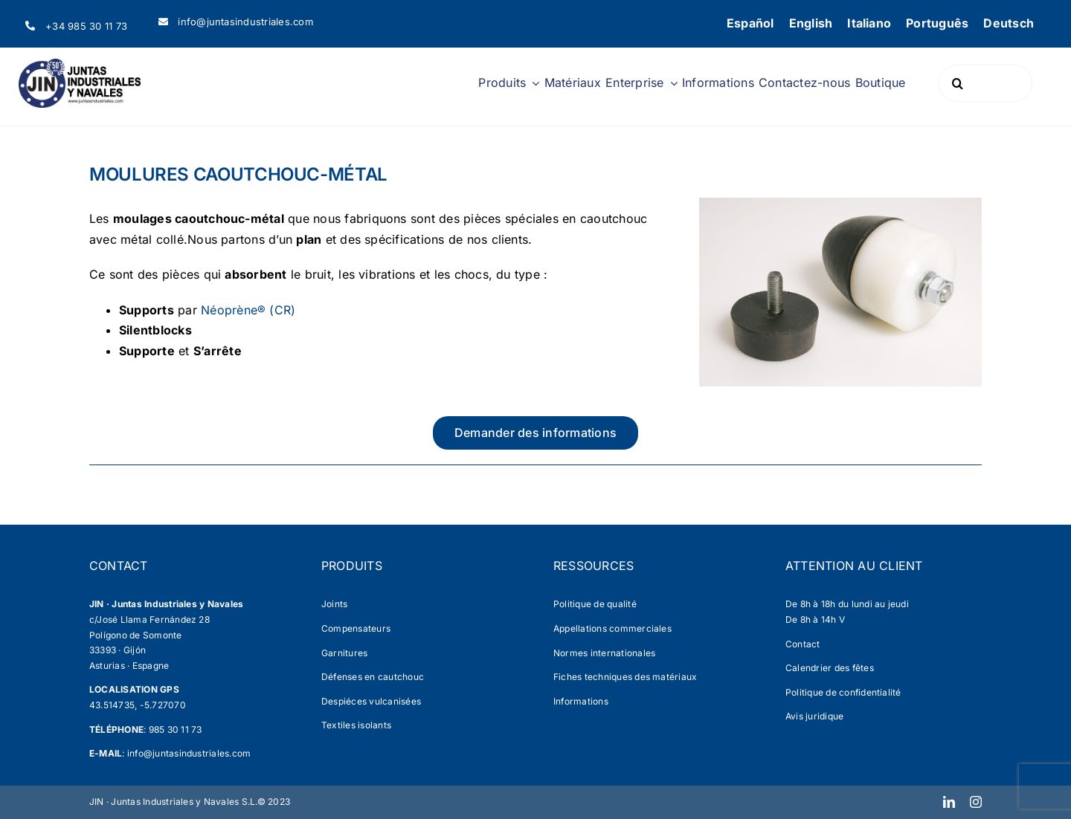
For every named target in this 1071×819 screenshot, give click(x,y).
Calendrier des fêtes (829, 667)
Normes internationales (604, 652)
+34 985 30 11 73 (86, 26)
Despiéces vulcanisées (371, 701)
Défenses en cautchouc (372, 676)
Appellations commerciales (612, 628)
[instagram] (976, 802)
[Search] (957, 83)
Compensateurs (355, 628)
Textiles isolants (356, 725)
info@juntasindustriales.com (189, 753)
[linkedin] (949, 802)
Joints (334, 603)
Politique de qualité (595, 603)
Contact (802, 644)
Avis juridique (814, 716)
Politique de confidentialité (843, 692)
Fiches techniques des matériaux (625, 676)
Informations (580, 701)
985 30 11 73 (175, 729)
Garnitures (344, 652)
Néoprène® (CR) (248, 309)
